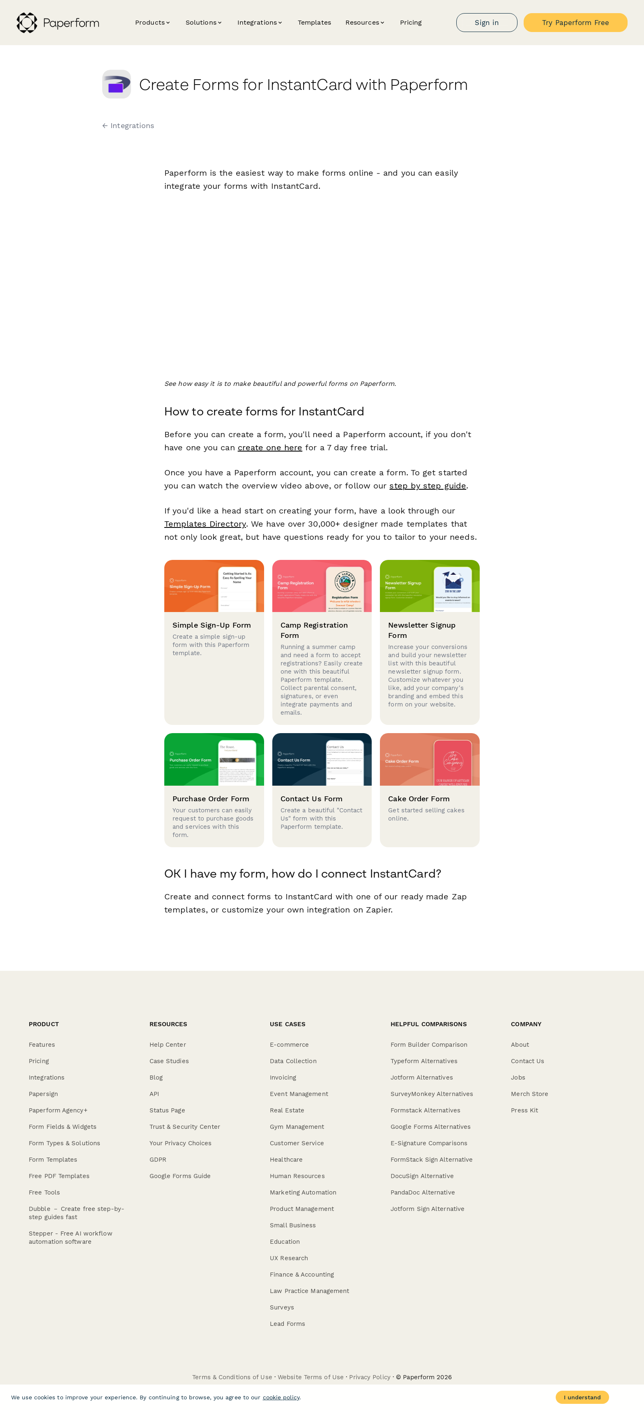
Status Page (167, 1110)
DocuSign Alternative (422, 1176)
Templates (314, 22)
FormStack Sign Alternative (432, 1159)
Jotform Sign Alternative (428, 1209)
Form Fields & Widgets (63, 1126)
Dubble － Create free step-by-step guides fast (76, 1213)
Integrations (46, 1077)
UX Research (289, 1258)
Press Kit (524, 1110)
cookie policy (281, 1397)
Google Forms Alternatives (431, 1126)
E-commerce (289, 1044)
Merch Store (529, 1094)
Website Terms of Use (311, 1377)
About (520, 1044)
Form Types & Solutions (64, 1143)
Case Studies (169, 1061)
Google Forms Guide (180, 1176)
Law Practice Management (309, 1291)
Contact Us (527, 1061)
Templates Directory (205, 524)
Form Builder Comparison (429, 1044)
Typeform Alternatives (424, 1061)
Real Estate (287, 1110)
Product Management (302, 1209)
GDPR (158, 1159)
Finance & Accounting (302, 1274)
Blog (156, 1077)
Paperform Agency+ (58, 1110)
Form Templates (53, 1159)
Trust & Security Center (185, 1126)
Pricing (411, 22)
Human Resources (297, 1176)
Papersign (43, 1094)
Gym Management (297, 1126)
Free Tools (44, 1192)
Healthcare (286, 1159)
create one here (270, 447)
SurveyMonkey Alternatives (432, 1094)
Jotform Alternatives (422, 1077)
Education (285, 1241)
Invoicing (283, 1077)
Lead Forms (287, 1323)
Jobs (518, 1077)
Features (42, 1044)
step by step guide (427, 486)
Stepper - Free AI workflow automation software (71, 1237)
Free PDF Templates (59, 1176)
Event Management (299, 1094)
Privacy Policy (369, 1377)
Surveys (282, 1307)
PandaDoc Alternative (423, 1192)
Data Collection (293, 1061)
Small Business (293, 1225)
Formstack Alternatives (425, 1110)
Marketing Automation (303, 1192)
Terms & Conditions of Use (232, 1377)
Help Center (168, 1044)
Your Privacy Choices (181, 1143)
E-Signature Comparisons (429, 1143)
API (154, 1094)
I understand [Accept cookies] (582, 1397)
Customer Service (297, 1143)
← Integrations (128, 126)
